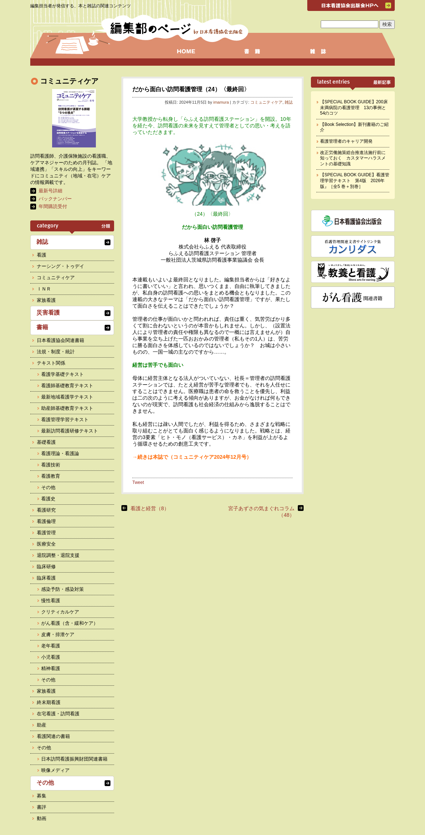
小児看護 (50, 657)
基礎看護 (46, 442)
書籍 (42, 327)
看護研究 (46, 510)
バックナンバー (55, 198)
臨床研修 (46, 566)
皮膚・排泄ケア (57, 634)
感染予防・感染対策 (62, 589)
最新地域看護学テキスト (67, 397)
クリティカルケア (60, 612)
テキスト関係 (51, 363)
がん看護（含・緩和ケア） (69, 623)
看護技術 (50, 464)
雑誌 (289, 102)
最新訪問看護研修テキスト (69, 431)
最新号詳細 (50, 190)
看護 (41, 255)
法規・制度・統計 (56, 351)
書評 (41, 807)
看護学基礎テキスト (62, 374)
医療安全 (46, 544)
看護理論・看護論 (60, 453)
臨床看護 (46, 578)
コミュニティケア (266, 102)
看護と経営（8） (149, 508)
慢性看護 (50, 600)
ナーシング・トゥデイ (60, 266)
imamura (221, 102)
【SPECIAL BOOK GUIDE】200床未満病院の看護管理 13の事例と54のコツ (354, 107)
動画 (41, 818)
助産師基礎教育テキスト (67, 408)
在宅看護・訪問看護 (58, 713)
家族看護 (46, 300)
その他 (48, 487)
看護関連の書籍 (53, 736)
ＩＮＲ (44, 289)
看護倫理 (46, 521)
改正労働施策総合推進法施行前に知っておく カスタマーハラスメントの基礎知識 (353, 158)
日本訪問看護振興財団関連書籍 (74, 759)
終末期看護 (49, 702)
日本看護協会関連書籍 (60, 340)
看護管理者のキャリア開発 (346, 141)
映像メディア (55, 770)
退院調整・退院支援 (58, 555)
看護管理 (46, 532)
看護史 (48, 498)
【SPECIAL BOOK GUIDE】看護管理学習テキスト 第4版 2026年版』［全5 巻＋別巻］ (354, 180)
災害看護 (48, 312)
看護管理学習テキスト (65, 419)
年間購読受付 (53, 206)
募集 (41, 796)
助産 (41, 725)
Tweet (138, 482)
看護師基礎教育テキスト (67, 385)
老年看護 (50, 646)
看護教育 (50, 476)
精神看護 (50, 668)
